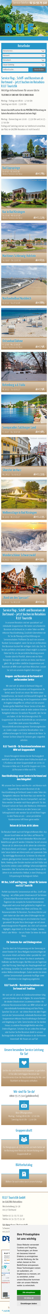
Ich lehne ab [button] (29, 1298)
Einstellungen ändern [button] (29, 1304)
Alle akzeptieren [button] (29, 1292)
